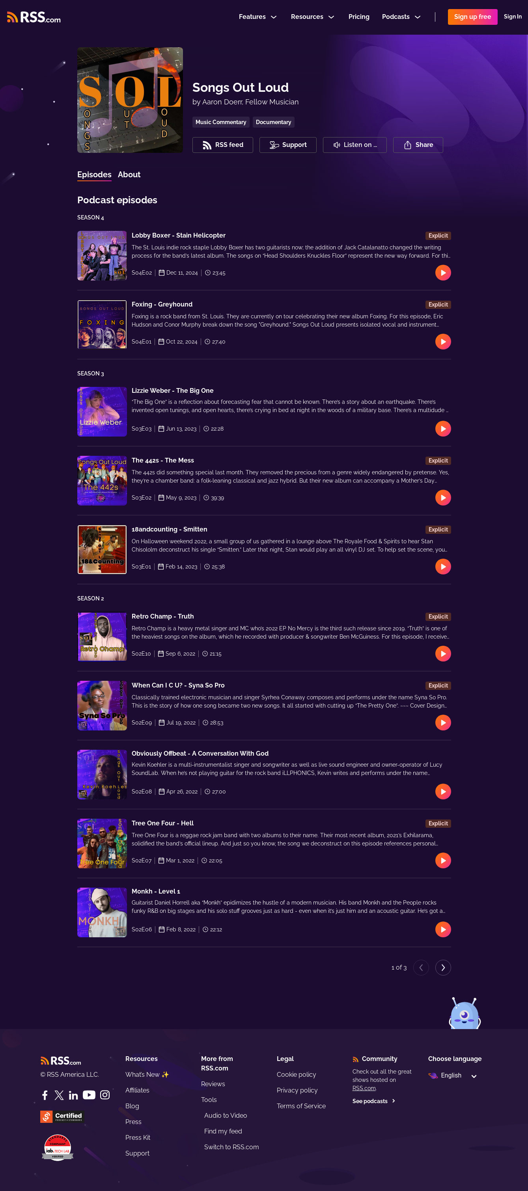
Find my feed (223, 1131)
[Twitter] (59, 1095)
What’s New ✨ (147, 1074)
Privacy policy (297, 1090)
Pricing (359, 17)
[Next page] (443, 967)
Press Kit (137, 1137)
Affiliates (137, 1090)
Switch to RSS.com (231, 1147)
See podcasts (374, 1101)
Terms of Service (301, 1106)
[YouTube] (89, 1095)
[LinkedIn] (73, 1095)
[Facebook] (45, 1095)
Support (137, 1153)
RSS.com (364, 1088)
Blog (132, 1106)
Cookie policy (296, 1074)
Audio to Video (225, 1115)
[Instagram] (105, 1095)
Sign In (513, 17)
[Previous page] (421, 967)
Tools (209, 1100)
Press (133, 1122)
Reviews (213, 1084)
